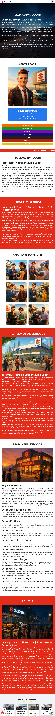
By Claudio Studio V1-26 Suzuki (27, 714)
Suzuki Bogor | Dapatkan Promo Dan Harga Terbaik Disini (32, 712)
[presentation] (4, 679)
